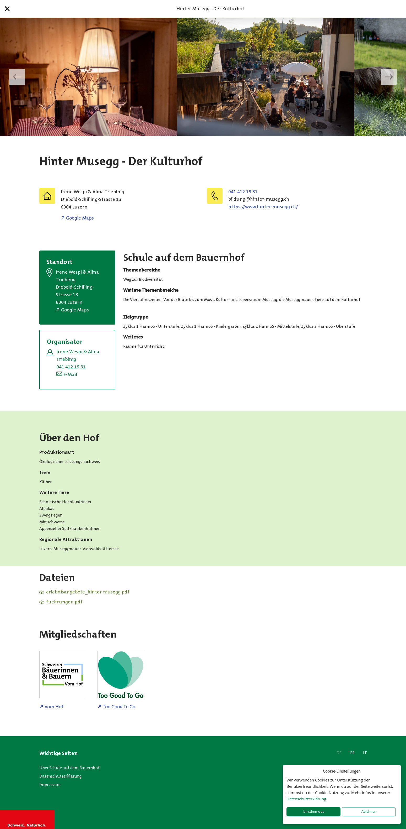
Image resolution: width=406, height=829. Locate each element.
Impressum (50, 784)
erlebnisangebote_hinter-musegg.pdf (87, 592)
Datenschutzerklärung (60, 776)
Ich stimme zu (313, 811)
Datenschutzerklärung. (306, 798)
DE (339, 752)
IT (365, 752)
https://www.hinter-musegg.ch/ (263, 207)
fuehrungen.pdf (64, 602)
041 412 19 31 (243, 192)
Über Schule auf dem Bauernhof (69, 767)
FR (352, 752)
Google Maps (80, 218)
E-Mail (70, 374)
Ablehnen (368, 811)
